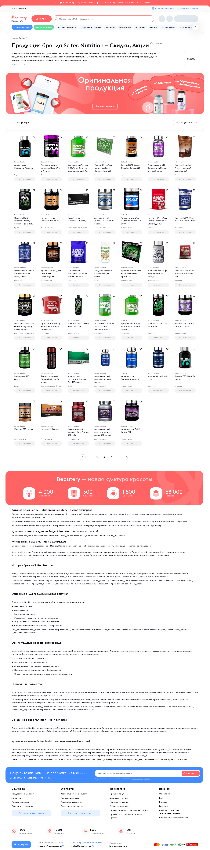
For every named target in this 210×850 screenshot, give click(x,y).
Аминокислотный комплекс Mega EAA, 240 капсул (50, 168)
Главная (15, 38)
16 (127, 457)
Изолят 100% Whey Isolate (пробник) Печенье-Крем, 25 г (103, 168)
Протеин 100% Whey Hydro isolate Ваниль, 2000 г (131, 326)
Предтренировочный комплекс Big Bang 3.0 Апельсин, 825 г (24, 326)
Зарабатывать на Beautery (74, 794)
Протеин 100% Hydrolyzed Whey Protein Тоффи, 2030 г (24, 221)
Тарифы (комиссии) (20, 802)
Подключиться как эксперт (80, 813)
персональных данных (141, 779)
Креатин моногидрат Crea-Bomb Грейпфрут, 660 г (51, 274)
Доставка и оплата (119, 798)
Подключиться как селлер (31, 813)
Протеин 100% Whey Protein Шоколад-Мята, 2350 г (24, 274)
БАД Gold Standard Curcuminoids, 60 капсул (103, 274)
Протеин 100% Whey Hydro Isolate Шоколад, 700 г (104, 326)
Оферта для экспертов (72, 806)
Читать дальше (19, 65)
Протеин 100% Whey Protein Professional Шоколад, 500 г (157, 221)
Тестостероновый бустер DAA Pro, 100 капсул (50, 379)
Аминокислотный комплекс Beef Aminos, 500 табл (76, 432)
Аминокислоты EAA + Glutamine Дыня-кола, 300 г (131, 221)
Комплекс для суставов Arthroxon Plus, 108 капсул (77, 379)
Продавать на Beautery (23, 794)
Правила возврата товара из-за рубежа (129, 810)
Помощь (163, 802)
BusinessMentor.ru (119, 846)
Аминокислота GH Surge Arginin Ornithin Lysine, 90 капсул (158, 168)
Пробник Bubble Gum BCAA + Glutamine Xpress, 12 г (131, 274)
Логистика (16, 798)
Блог (161, 798)
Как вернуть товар (119, 802)
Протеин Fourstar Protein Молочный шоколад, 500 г (183, 168)
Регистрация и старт (71, 798)
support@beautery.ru (50, 846)
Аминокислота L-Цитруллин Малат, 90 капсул (104, 221)
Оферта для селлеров (22, 806)
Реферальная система (71, 802)
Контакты (163, 806)
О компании (164, 794)
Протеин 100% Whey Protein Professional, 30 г (184, 274)
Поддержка (21, 844)
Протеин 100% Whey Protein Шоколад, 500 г (185, 221)
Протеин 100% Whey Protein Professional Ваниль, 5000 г (50, 326)
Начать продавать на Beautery (87, 842)
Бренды (22, 38)
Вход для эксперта (189, 8)
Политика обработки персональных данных (169, 812)
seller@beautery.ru (81, 846)
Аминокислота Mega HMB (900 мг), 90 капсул (157, 274)
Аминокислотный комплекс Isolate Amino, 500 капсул (102, 432)
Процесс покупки (118, 794)
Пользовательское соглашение (174, 817)
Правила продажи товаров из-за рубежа (126, 816)
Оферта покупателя (119, 806)
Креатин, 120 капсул (23, 429)
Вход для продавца (164, 8)
